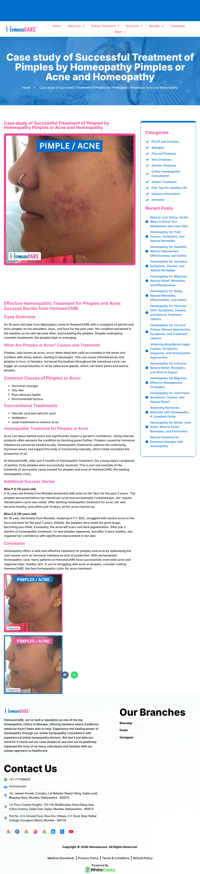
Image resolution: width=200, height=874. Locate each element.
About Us (76, 26)
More (120, 32)
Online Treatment (105, 26)
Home (57, 26)
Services (134, 26)
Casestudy (177, 26)
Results (156, 26)
